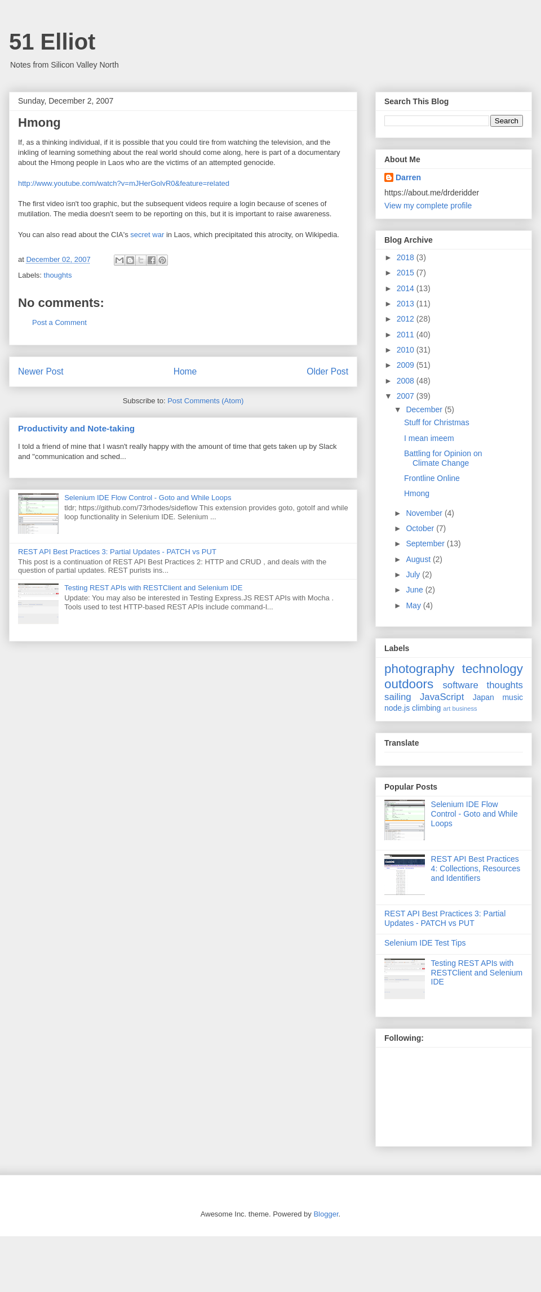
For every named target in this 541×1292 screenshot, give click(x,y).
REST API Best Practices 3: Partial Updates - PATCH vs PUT (117, 551)
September (426, 543)
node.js (397, 707)
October (421, 528)
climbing (426, 707)
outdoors (408, 684)
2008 (406, 380)
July (414, 574)
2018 (406, 257)
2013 (406, 303)
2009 (406, 364)
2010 (406, 349)
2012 (406, 318)
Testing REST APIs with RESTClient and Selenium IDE (153, 587)
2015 (406, 272)
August (419, 559)
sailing (397, 697)
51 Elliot (52, 41)
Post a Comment (59, 322)
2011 (406, 334)
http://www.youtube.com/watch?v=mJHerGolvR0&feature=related (123, 183)
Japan (483, 697)
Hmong (416, 493)
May (414, 605)
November (425, 513)
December (425, 409)
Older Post (327, 371)
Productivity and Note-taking (76, 428)
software (460, 685)
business (464, 708)
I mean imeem (429, 438)
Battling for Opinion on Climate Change (443, 458)
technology (492, 669)
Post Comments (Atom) (205, 400)
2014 (406, 288)
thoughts (58, 275)
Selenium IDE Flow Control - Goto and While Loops (147, 497)
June (415, 589)
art (446, 708)
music (512, 697)
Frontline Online (432, 478)
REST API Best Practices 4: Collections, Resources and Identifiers (476, 868)
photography (419, 669)
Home (185, 371)
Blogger (325, 1214)
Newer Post (41, 371)
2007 (406, 395)
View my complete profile (428, 205)
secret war (147, 234)
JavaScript (442, 697)
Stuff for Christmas (436, 422)
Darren (408, 177)
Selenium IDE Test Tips (424, 942)
